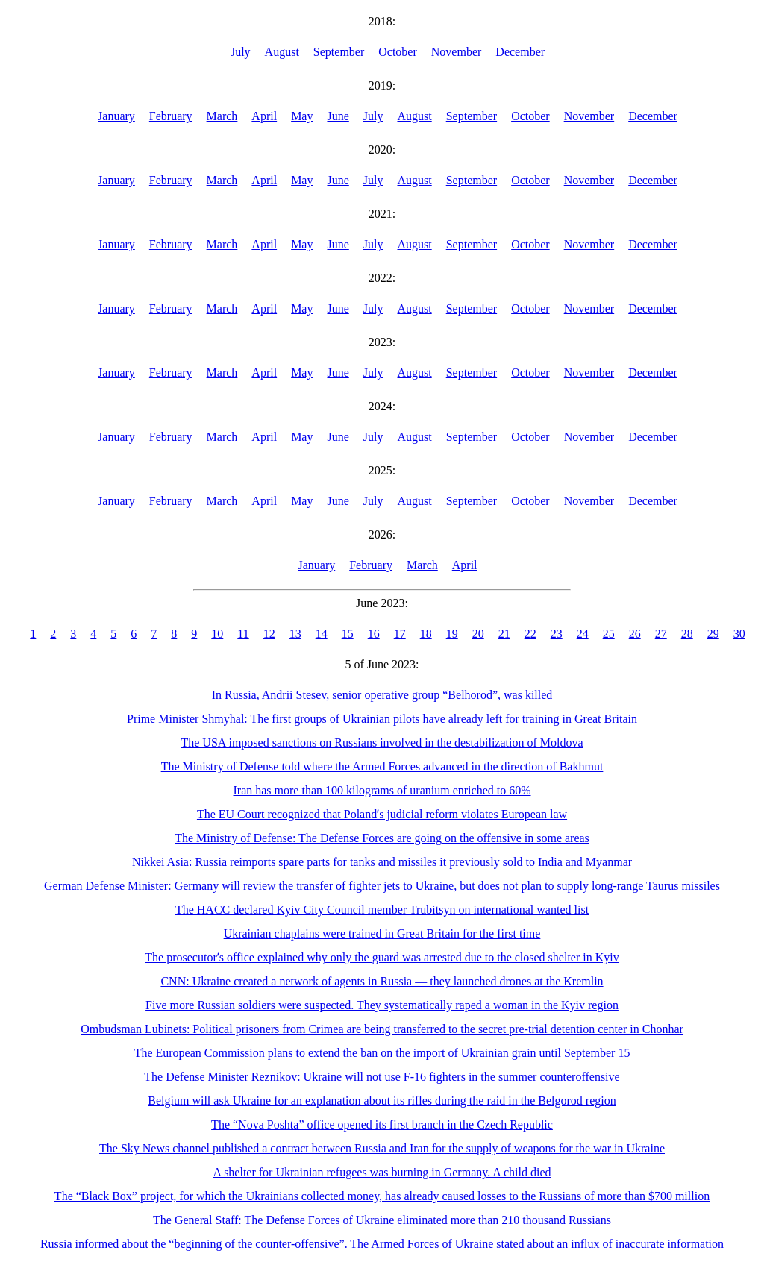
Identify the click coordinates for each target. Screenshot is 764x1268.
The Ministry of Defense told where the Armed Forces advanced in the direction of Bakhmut (382, 766)
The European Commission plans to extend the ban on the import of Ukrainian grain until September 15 (382, 1052)
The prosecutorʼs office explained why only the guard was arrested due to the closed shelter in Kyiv (382, 957)
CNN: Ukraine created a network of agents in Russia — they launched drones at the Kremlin (381, 981)
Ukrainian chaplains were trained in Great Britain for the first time (382, 933)
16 (374, 633)
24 (583, 633)
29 (713, 633)
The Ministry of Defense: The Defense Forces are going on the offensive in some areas (382, 838)
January (116, 116)
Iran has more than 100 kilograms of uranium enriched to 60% (382, 790)
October (397, 51)
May (302, 116)
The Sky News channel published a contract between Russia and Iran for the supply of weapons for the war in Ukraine (382, 1148)
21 (504, 633)
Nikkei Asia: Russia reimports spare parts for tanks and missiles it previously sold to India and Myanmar (382, 862)
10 (217, 633)
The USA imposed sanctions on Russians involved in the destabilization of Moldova (382, 742)
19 (452, 633)
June (337, 116)
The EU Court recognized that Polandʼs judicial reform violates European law (382, 814)
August (282, 51)
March (222, 116)
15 (348, 633)
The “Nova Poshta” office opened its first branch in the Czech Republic (382, 1124)
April (264, 116)
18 (426, 633)
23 (557, 633)
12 (269, 633)
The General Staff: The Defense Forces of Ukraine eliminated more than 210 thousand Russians (382, 1220)
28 (687, 633)
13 (295, 633)
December (520, 51)
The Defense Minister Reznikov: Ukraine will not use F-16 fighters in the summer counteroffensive (381, 1076)
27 (661, 633)
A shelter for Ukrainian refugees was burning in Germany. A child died (382, 1172)
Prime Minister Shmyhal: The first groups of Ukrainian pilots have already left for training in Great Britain (382, 718)
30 (739, 633)
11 (242, 633)
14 (322, 633)
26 (635, 633)
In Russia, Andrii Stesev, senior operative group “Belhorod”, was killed (382, 694)
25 (609, 633)
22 (530, 633)
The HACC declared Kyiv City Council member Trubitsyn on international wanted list (382, 909)
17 (400, 633)
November (456, 51)
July (241, 51)
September (338, 51)
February (170, 116)
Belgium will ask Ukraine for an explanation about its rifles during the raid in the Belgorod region (382, 1100)
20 (478, 633)
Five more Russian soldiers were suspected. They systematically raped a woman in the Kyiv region (382, 1005)
